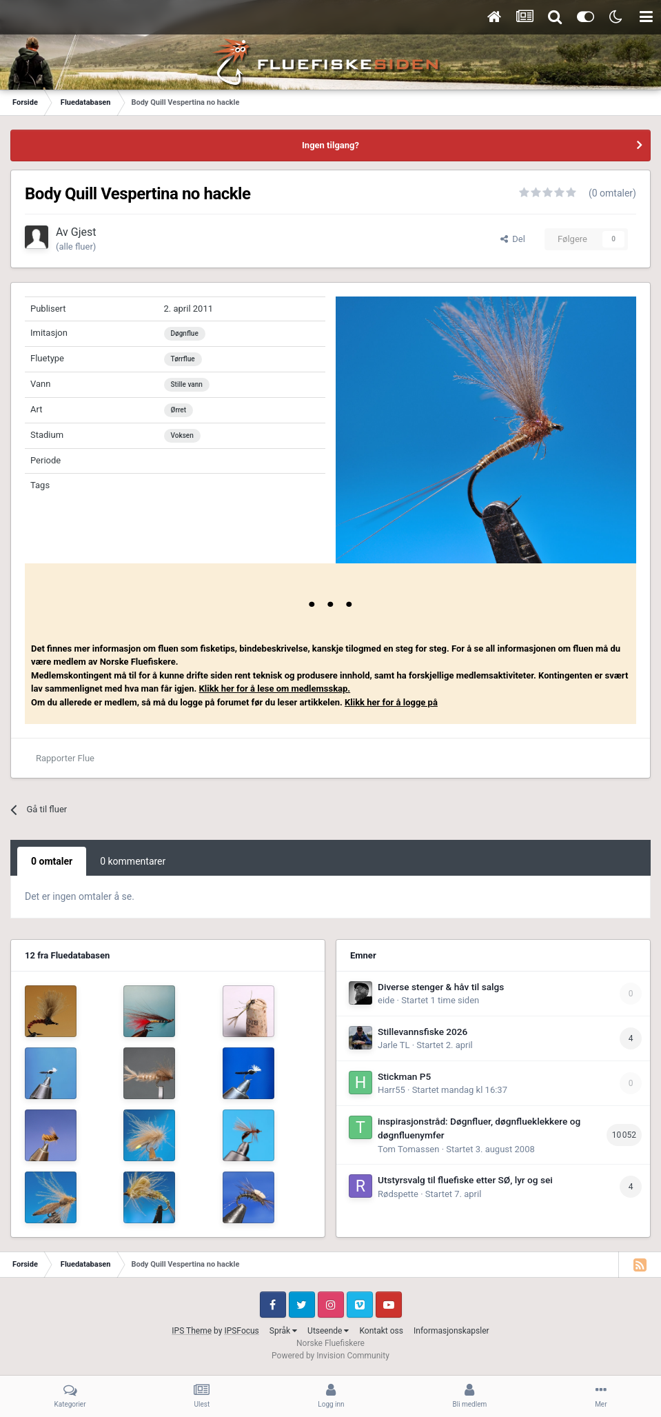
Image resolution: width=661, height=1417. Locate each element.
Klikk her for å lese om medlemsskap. (275, 688)
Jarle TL (393, 1045)
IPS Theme (192, 1331)
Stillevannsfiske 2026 (422, 1031)
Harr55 (391, 1090)
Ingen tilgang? (330, 145)
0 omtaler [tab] (51, 861)
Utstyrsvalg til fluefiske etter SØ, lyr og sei (465, 1179)
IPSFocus (241, 1331)
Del (512, 239)
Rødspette (398, 1194)
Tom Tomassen (408, 1149)
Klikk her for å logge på (391, 702)
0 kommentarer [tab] (132, 861)
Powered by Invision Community (330, 1355)
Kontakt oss (381, 1331)
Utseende (328, 1331)
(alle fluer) (76, 246)
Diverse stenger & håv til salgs (441, 986)
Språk (283, 1331)
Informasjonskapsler (451, 1331)
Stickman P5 (404, 1076)
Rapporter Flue (65, 758)
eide (386, 1000)
